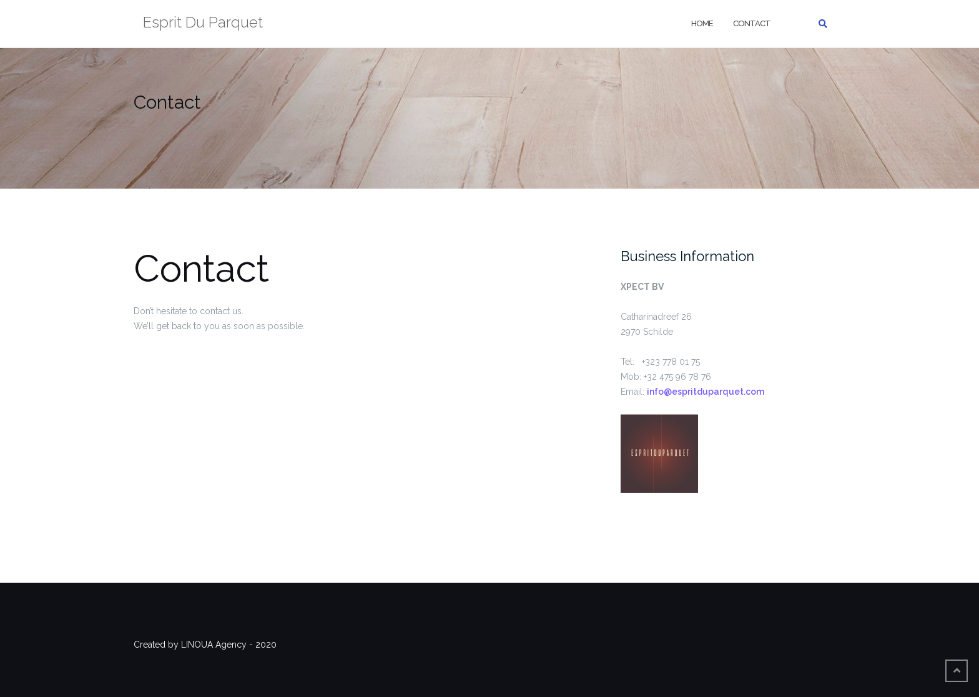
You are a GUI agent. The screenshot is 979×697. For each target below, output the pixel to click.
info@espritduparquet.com (705, 392)
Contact (751, 23)
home (702, 23)
